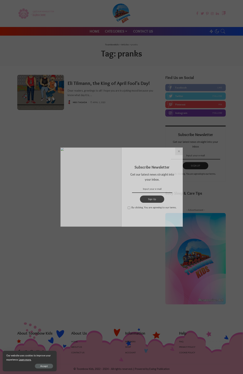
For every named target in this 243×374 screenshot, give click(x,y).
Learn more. (25, 359)
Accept (44, 366)
